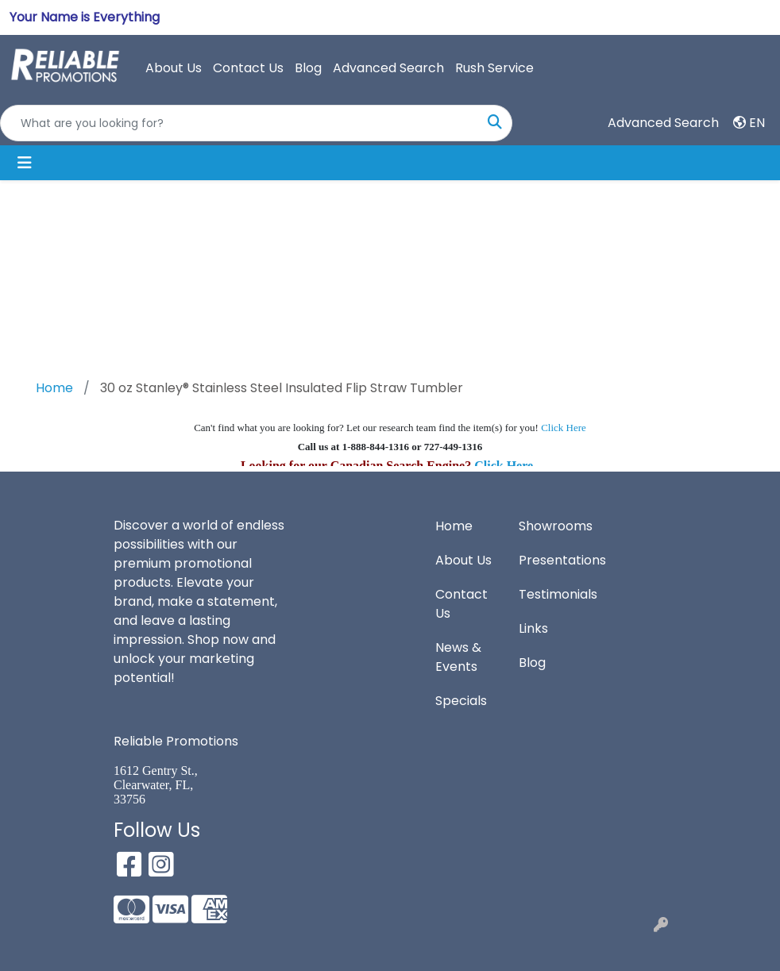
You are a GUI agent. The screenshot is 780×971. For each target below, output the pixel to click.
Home (454, 526)
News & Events (458, 657)
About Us (173, 68)
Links (533, 628)
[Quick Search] (239, 123)
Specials (461, 701)
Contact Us (248, 68)
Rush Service (494, 68)
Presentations (551, 560)
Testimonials (551, 594)
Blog (308, 68)
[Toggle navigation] (24, 163)
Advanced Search (388, 68)
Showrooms (551, 526)
